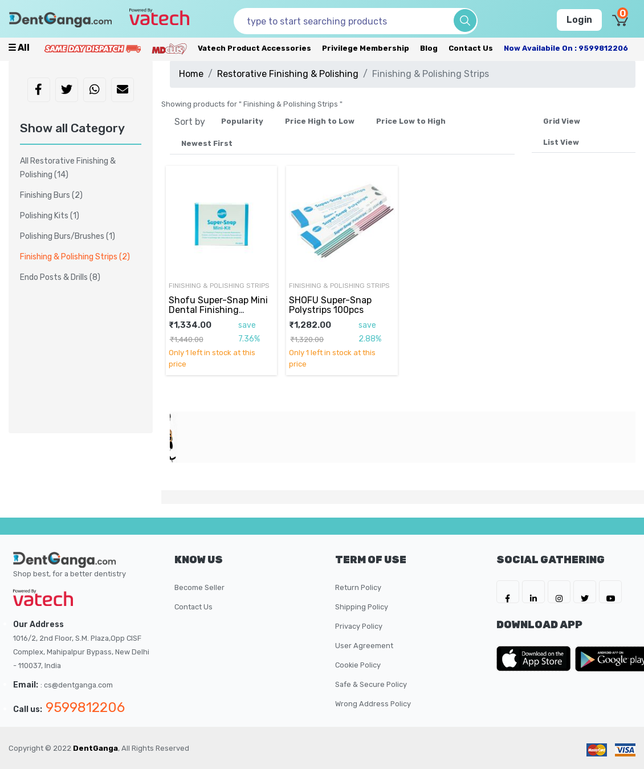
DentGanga (95, 748)
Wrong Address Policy (373, 703)
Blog (429, 48)
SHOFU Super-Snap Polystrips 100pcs (330, 305)
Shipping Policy (361, 607)
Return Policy (358, 587)
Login (579, 19)
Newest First (207, 143)
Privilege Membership (365, 48)
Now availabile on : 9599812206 (566, 48)
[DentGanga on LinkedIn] (533, 591)
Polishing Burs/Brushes (67, 236)
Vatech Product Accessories (254, 48)
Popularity (242, 121)
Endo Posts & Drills (60, 277)
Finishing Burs (51, 195)
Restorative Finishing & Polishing (287, 73)
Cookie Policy (358, 665)
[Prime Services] (92, 48)
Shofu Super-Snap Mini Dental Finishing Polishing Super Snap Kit (221, 309)
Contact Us (471, 48)
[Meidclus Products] (169, 48)
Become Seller (199, 587)
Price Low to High (411, 121)
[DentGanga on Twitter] (584, 591)
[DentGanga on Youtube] (610, 591)
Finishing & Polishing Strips (219, 286)
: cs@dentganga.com (76, 685)
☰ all (19, 47)
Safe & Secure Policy (371, 684)
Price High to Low (319, 121)
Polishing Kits (49, 216)
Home (191, 73)
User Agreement (364, 645)
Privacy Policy (358, 626)
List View (561, 142)
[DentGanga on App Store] (535, 658)
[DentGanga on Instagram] (559, 591)
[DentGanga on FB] (507, 591)
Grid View (561, 121)
